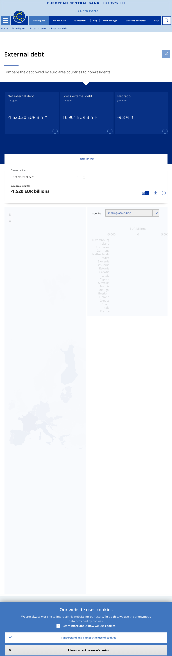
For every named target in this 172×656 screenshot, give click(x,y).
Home (4, 28)
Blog (94, 20)
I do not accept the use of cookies (88, 650)
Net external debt (73, 376)
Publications (80, 20)
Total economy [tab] (86, 158)
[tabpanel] (31, 113)
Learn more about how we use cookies (89, 626)
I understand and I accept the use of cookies (88, 637)
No (106, 599)
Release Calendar (151, 559)
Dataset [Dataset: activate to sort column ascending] (9, 546)
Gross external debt (75, 366)
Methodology (110, 20)
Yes (77, 599)
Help (156, 20)
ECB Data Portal (86, 11)
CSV (111, 557)
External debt (59, 28)
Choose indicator (19, 170)
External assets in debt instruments (89, 385)
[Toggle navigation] (5, 20)
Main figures (39, 20)
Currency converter (136, 20)
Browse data (59, 20)
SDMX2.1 (126, 557)
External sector (38, 28)
